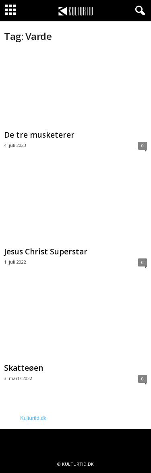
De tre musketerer (39, 135)
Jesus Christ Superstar (45, 251)
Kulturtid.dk (33, 418)
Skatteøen (23, 368)
